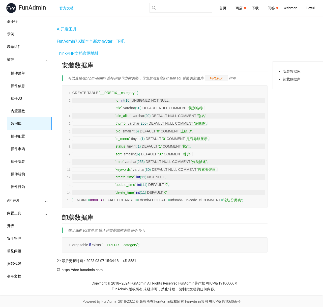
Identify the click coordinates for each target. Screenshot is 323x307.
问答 (273, 8)
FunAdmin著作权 (191, 283)
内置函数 (18, 111)
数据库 (16, 124)
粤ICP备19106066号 (222, 283)
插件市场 (18, 149)
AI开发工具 (67, 29)
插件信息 (18, 86)
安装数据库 (292, 71)
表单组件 (14, 47)
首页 (222, 8)
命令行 (12, 21)
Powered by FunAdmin (99, 301)
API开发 (27, 200)
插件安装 (18, 161)
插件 (27, 59)
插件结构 (18, 174)
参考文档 (14, 276)
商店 (241, 8)
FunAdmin (138, 283)
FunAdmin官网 (196, 301)
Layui (310, 8)
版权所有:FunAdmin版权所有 (161, 301)
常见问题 (14, 251)
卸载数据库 (292, 79)
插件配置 (18, 136)
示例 (10, 34)
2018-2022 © (128, 301)
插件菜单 (18, 73)
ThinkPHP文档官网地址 (78, 53)
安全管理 (14, 238)
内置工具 (27, 213)
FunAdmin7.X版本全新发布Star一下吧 (91, 41)
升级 (10, 226)
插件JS (16, 98)
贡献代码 (14, 264)
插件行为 (18, 187)
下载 (255, 8)
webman (290, 8)
